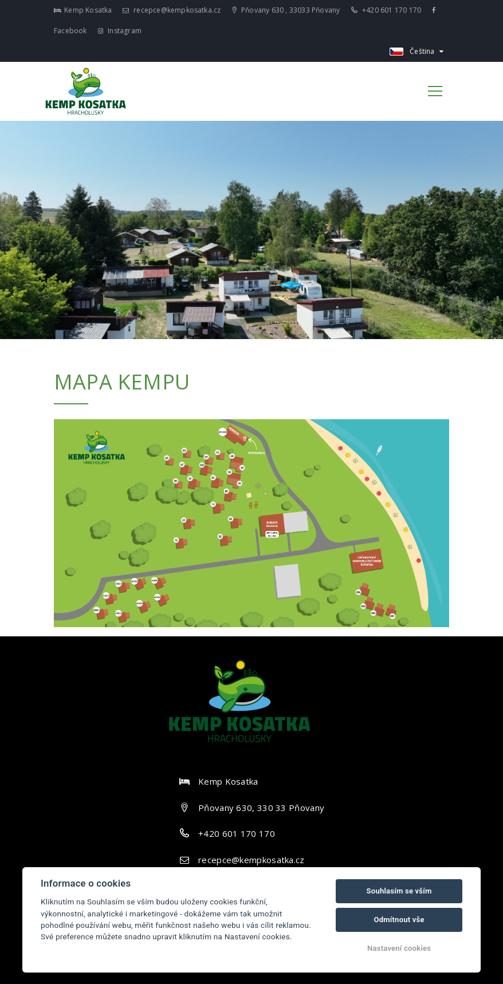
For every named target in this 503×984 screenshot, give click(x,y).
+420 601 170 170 (386, 10)
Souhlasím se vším (399, 891)
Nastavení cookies (399, 948)
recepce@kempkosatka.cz (172, 10)
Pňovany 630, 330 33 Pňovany (261, 807)
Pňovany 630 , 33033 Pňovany (286, 10)
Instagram (120, 31)
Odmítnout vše (399, 919)
